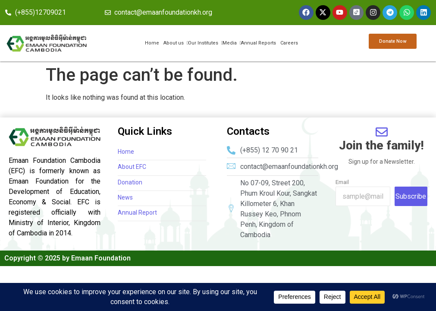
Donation (130, 182)
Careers (289, 43)
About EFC (132, 167)
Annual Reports (258, 43)
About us (174, 43)
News (125, 197)
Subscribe (410, 196)
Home (152, 43)
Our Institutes (203, 43)
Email (342, 182)
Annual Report (137, 212)
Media (230, 43)
